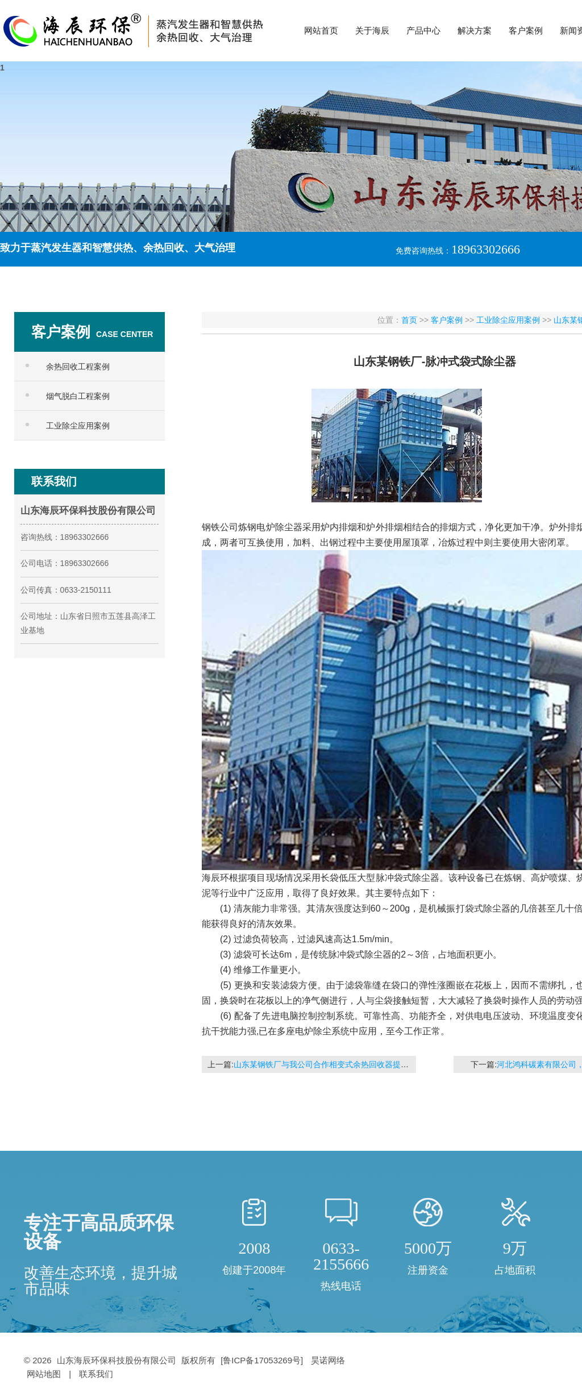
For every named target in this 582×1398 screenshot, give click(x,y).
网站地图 (44, 1374)
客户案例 (447, 319)
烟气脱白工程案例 (78, 396)
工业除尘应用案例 (78, 425)
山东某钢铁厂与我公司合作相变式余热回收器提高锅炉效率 (337, 1064)
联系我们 (96, 1374)
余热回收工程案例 (78, 366)
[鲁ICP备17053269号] (263, 1360)
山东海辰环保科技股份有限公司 (116, 1360)
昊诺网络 (328, 1360)
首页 (409, 319)
